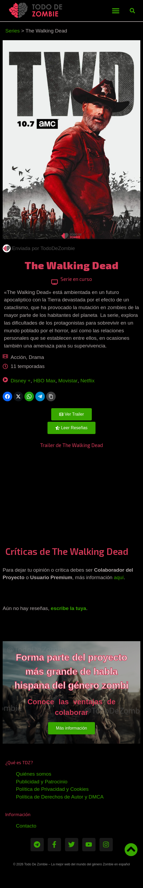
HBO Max (44, 380)
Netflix (87, 380)
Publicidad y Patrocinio (41, 781)
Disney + (21, 380)
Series (12, 31)
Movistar (68, 380)
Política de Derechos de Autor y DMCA (60, 797)
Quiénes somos (33, 774)
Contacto (26, 826)
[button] (116, 11)
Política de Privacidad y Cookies (52, 789)
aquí (119, 577)
